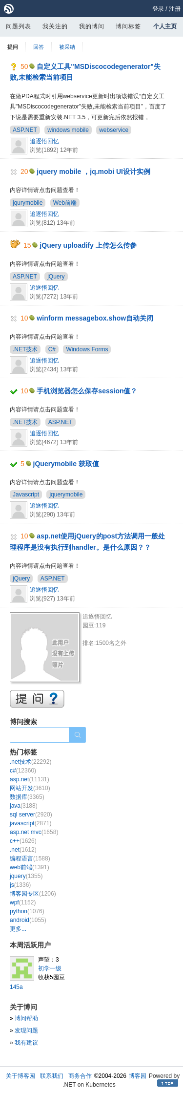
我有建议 (26, 1042)
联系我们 (51, 1076)
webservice (113, 130)
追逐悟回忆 (44, 141)
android (28, 920)
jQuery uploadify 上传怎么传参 (88, 245)
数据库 (27, 797)
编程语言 (30, 858)
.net (23, 849)
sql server (31, 814)
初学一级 (49, 968)
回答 (38, 47)
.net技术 (30, 761)
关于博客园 (20, 1076)
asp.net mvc (34, 832)
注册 (175, 8)
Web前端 (65, 202)
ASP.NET (25, 130)
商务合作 (80, 1076)
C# (52, 349)
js (20, 884)
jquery (26, 876)
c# (23, 770)
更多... (18, 928)
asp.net (29, 779)
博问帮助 (26, 1018)
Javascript (26, 494)
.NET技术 (25, 349)
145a (16, 987)
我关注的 (55, 26)
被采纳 (67, 47)
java (24, 805)
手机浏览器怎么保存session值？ (87, 391)
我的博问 (91, 26)
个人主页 (165, 26)
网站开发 (30, 788)
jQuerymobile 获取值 (66, 464)
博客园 (137, 1076)
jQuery (55, 276)
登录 (158, 8)
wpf (23, 902)
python (27, 911)
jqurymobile (27, 202)
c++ (23, 840)
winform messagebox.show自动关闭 (95, 318)
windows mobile (68, 130)
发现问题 (26, 1030)
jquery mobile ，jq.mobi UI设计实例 (93, 171)
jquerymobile (65, 494)
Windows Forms (87, 349)
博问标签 (128, 26)
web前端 (29, 867)
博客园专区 (33, 893)
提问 (12, 47)
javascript (30, 823)
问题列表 (18, 26)
